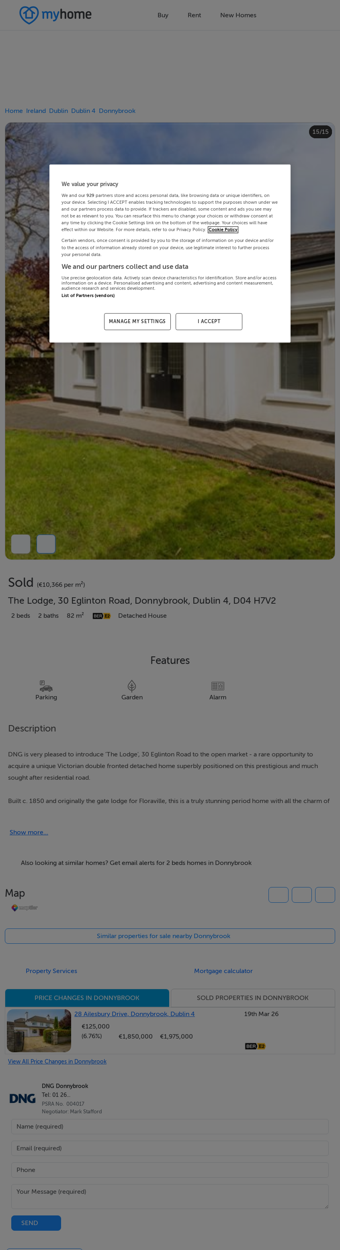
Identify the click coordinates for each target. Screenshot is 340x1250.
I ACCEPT (209, 321)
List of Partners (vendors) (88, 295)
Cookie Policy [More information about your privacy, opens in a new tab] (223, 230)
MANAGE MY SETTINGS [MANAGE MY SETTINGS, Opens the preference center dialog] (137, 321)
